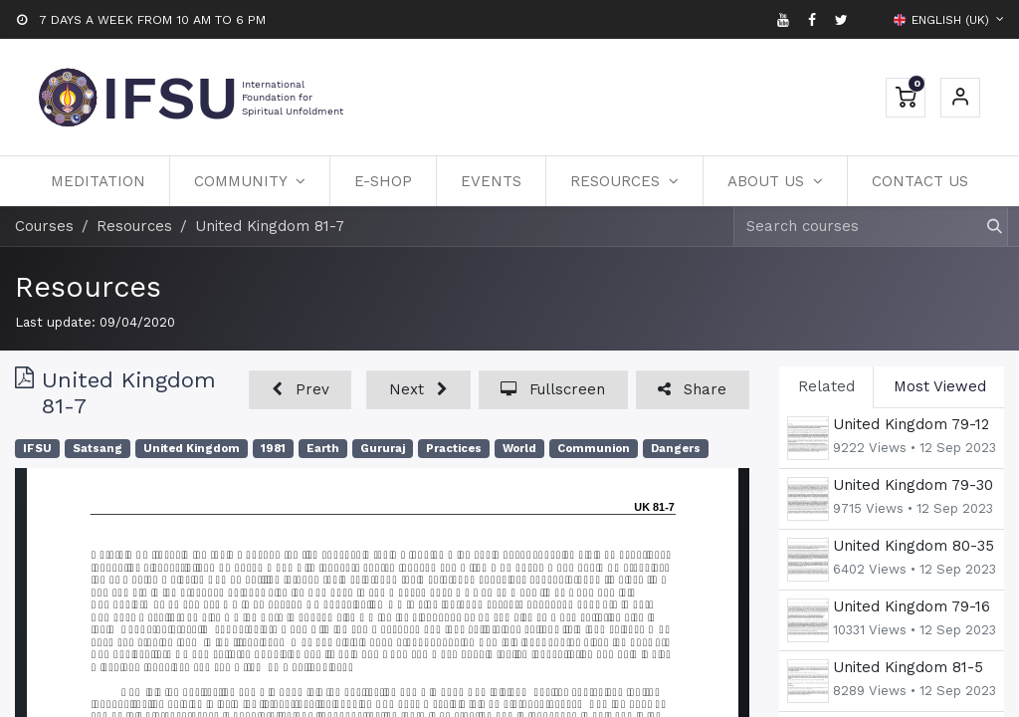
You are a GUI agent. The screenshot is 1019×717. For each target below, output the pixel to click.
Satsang (97, 448)
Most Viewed (940, 386)
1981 (273, 448)
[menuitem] (98, 181)
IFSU (37, 448)
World (519, 448)
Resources (88, 287)
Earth (322, 448)
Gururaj (382, 448)
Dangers (676, 448)
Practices (454, 448)
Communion (593, 448)
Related (826, 386)
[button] (300, 389)
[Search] (985, 226)
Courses (44, 226)
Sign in (960, 98)
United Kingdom (191, 448)
